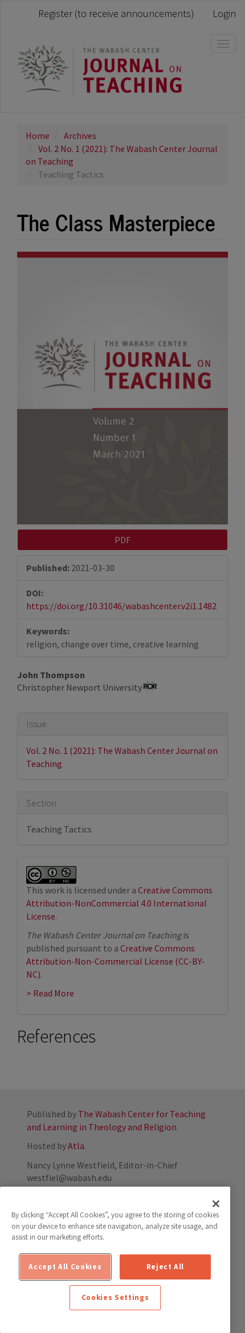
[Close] (215, 1203)
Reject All (165, 1267)
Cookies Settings (115, 1297)
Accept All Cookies (64, 1267)
